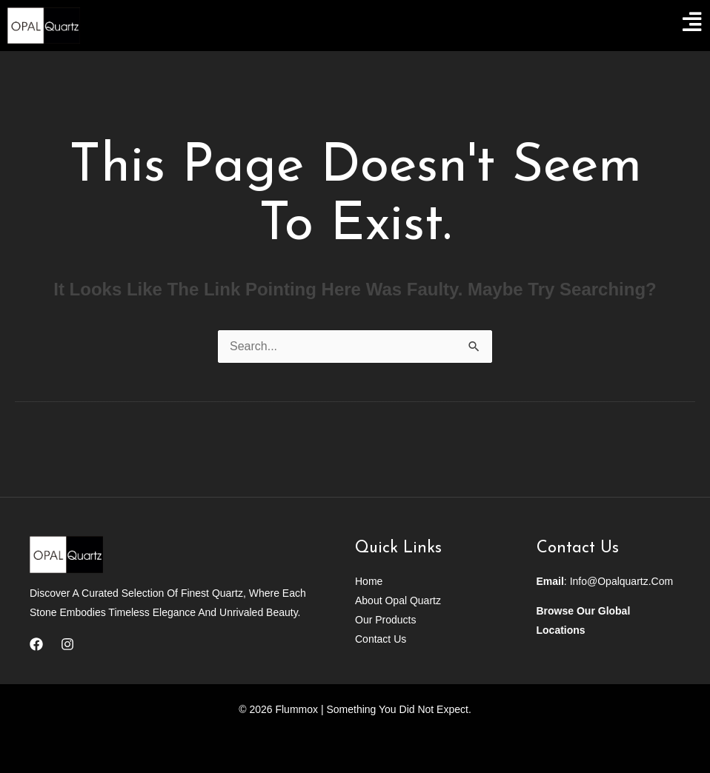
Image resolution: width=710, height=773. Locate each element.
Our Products (385, 620)
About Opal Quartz (398, 600)
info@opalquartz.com (622, 581)
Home (368, 581)
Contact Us (380, 639)
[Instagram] (67, 644)
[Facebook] (36, 644)
